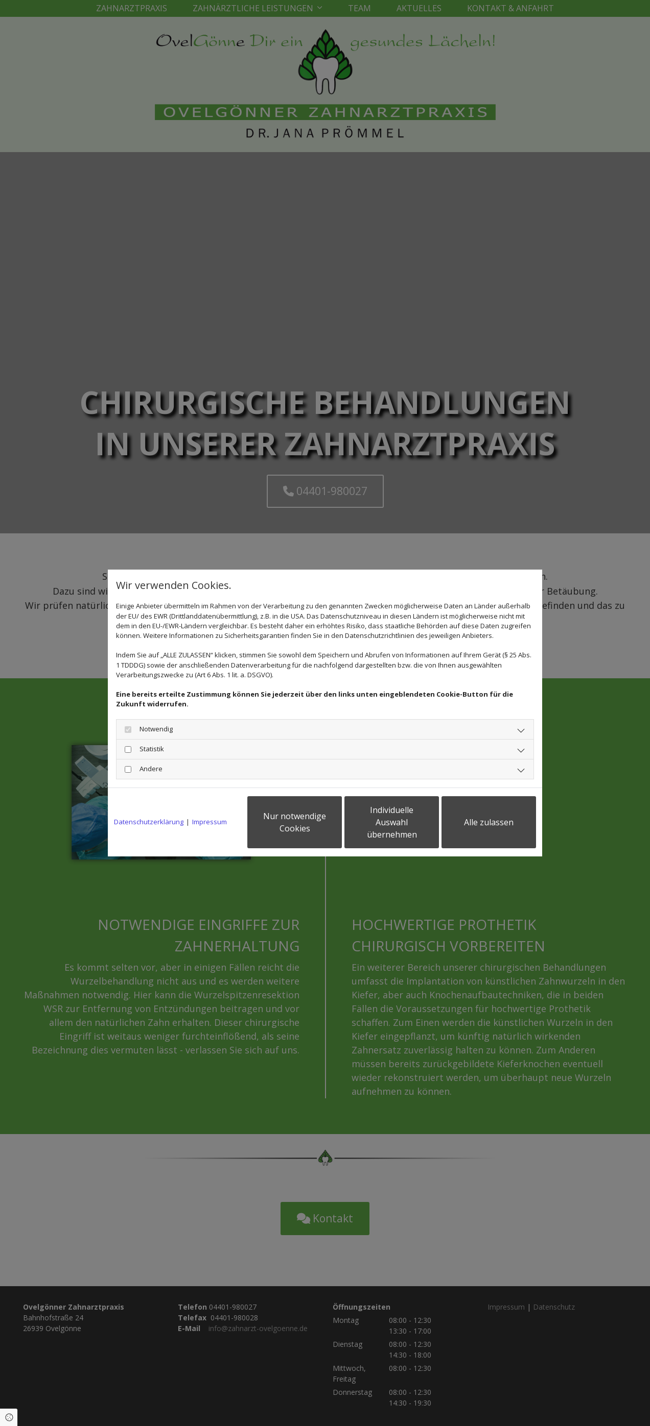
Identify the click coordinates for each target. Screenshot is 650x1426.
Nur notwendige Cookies (294, 822)
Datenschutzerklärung (148, 821)
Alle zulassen (489, 822)
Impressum (209, 821)
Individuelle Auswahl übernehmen (392, 822)
